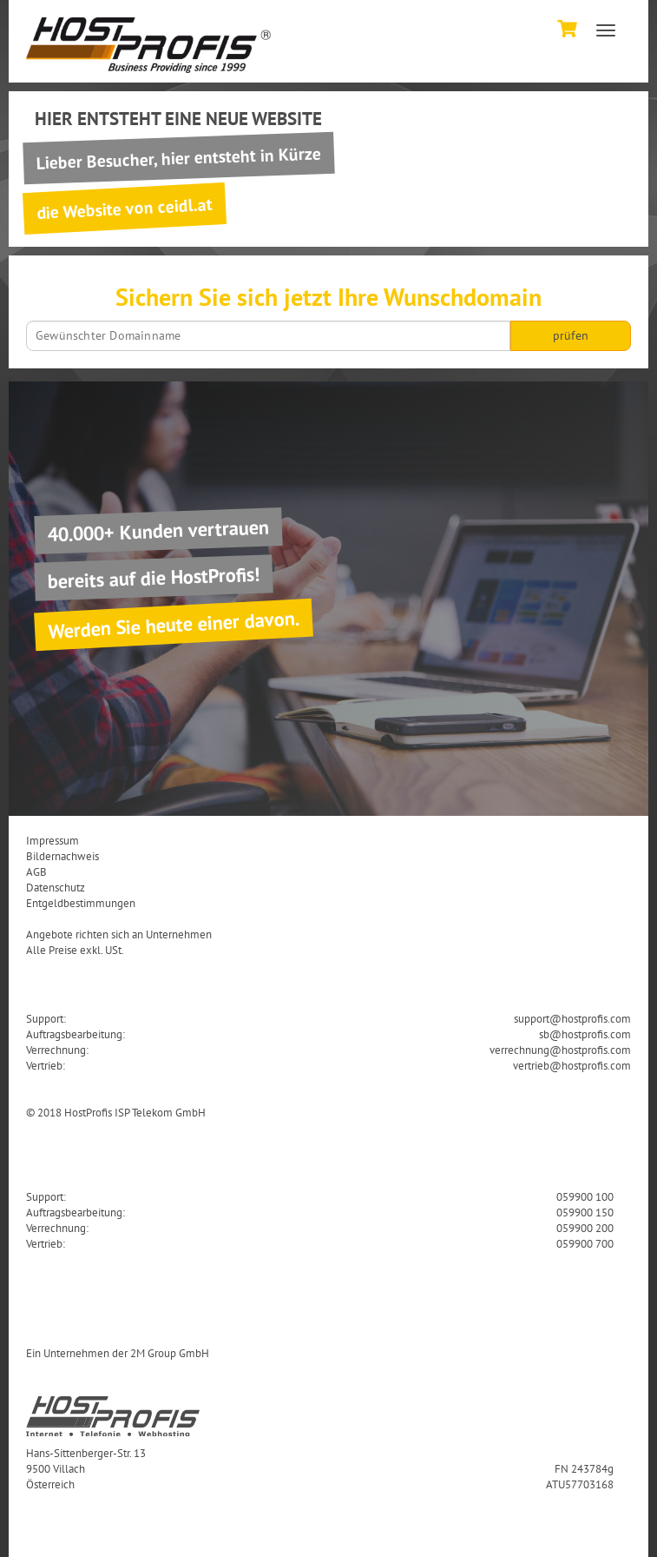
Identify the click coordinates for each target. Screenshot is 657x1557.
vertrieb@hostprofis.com (572, 1065)
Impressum (52, 840)
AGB (36, 871)
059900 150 (585, 1212)
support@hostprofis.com (572, 1018)
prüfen (570, 335)
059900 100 (585, 1196)
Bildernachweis (62, 856)
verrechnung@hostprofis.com (560, 1050)
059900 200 (585, 1228)
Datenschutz (55, 887)
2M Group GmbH (169, 1353)
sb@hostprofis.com (585, 1034)
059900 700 (585, 1243)
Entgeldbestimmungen (80, 903)
